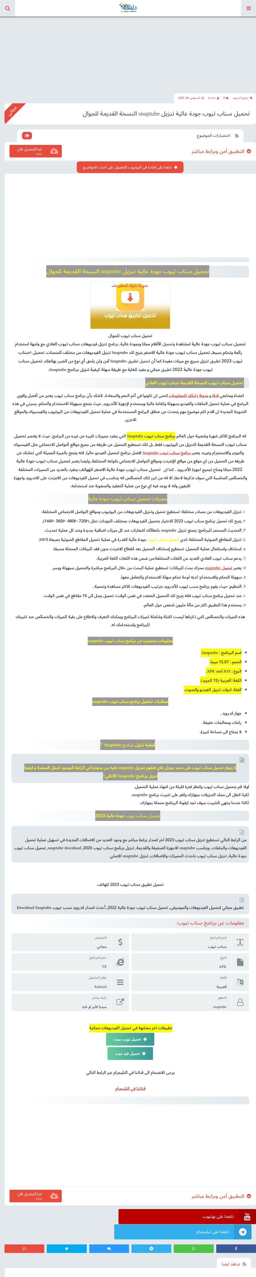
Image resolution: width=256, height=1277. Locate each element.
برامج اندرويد (242, 97)
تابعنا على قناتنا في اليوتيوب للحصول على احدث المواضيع (128, 166)
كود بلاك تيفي (29, 1272)
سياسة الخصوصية (87, 1272)
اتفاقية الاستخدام (115, 1272)
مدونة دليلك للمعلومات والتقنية (234, 1271)
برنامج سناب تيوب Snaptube (167, 450)
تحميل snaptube (218, 566)
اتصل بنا (49, 1272)
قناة (215, 393)
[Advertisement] (128, 50)
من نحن (65, 1272)
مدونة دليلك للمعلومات (188, 393)
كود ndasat (9, 1272)
